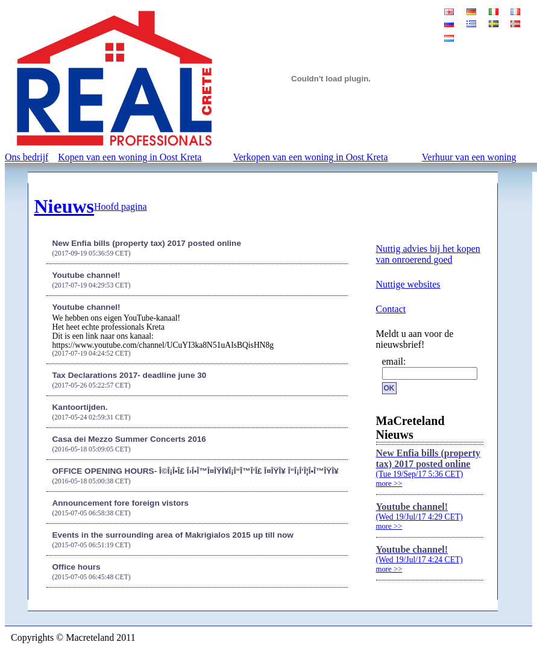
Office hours (76, 566)
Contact (391, 309)
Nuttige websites (408, 284)
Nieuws (64, 206)
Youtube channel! (86, 275)
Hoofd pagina (120, 206)
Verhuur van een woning (469, 157)
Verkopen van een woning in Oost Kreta (310, 157)
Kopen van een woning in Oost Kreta (129, 157)
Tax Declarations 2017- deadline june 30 (129, 375)
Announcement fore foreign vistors (120, 503)
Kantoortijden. (80, 407)
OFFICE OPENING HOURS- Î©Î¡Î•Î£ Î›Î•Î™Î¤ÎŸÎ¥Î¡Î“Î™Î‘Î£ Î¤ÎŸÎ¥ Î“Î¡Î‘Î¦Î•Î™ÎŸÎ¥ (195, 471)
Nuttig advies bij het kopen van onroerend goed (428, 254)
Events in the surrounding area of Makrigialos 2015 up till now (173, 534)
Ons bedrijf (26, 157)
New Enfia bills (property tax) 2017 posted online (146, 243)
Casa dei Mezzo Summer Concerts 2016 (129, 439)
